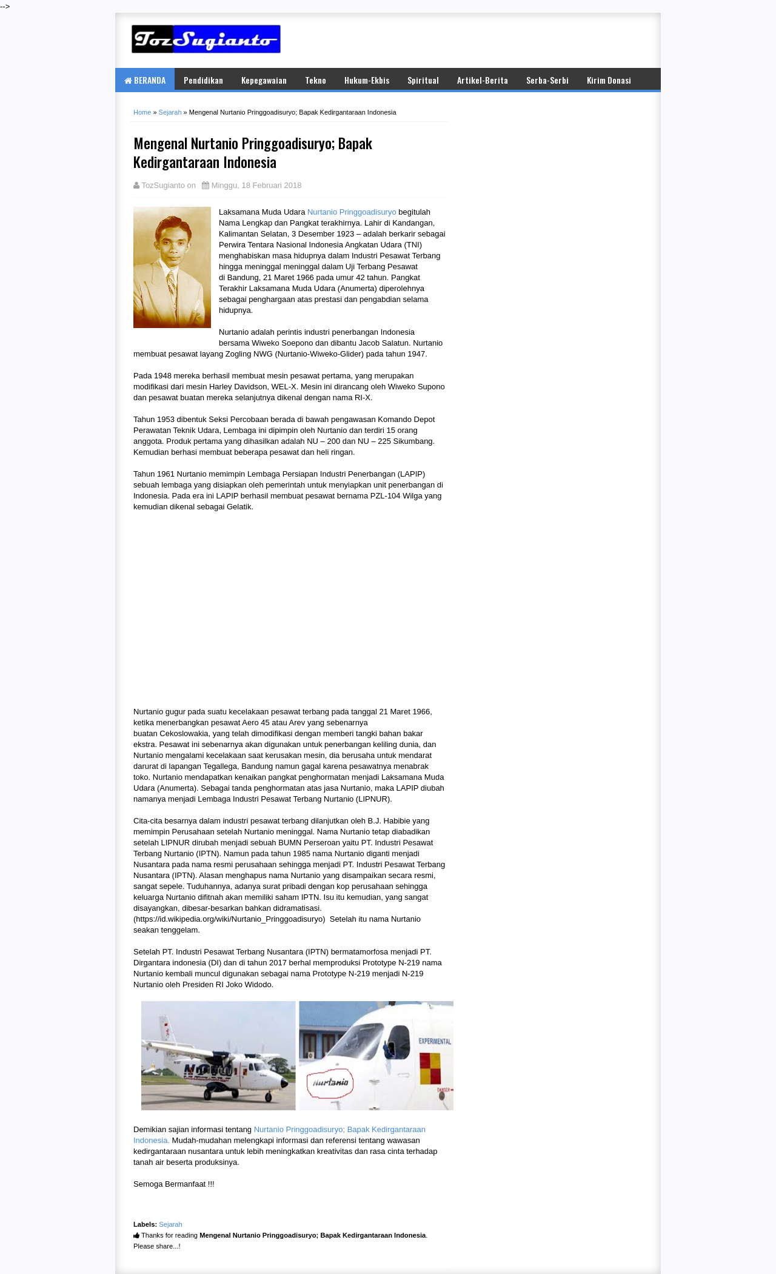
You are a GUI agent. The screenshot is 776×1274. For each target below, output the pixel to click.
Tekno (315, 79)
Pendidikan (203, 79)
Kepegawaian (264, 79)
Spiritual (423, 79)
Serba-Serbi (547, 79)
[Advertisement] (503, 40)
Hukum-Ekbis (366, 79)
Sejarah (170, 1224)
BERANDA (145, 79)
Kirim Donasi (609, 79)
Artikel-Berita (482, 79)
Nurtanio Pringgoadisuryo (351, 211)
